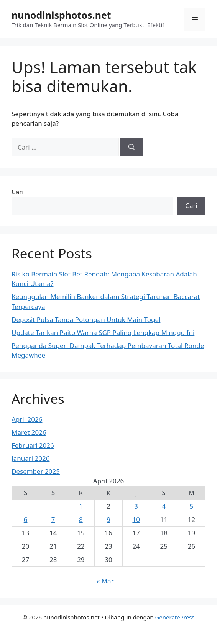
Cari (18, 191)
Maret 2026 (29, 432)
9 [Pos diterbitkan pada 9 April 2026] (108, 519)
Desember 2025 (36, 471)
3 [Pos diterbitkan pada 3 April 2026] (136, 506)
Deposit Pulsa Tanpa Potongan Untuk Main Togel (86, 319)
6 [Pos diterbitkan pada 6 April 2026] (26, 519)
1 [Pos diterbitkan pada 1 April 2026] (81, 506)
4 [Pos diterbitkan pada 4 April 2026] (164, 506)
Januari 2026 (30, 458)
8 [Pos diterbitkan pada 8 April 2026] (81, 519)
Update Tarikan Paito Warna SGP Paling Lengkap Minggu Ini (103, 332)
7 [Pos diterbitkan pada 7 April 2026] (53, 519)
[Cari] (131, 147)
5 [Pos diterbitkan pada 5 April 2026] (192, 506)
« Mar (105, 581)
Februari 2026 (33, 445)
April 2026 (27, 419)
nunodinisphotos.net (61, 14)
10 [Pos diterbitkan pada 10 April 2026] (136, 519)
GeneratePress (174, 617)
